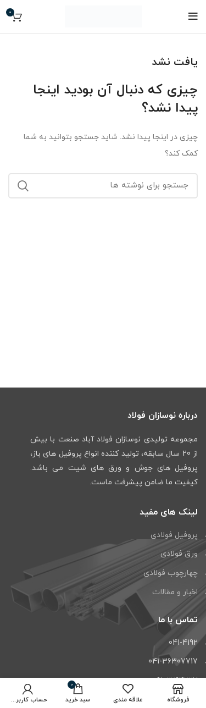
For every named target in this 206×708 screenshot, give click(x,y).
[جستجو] (103, 185)
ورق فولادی (179, 554)
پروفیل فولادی (174, 535)
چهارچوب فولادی (170, 573)
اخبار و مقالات (175, 592)
